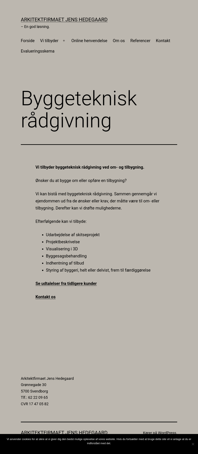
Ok (100, 448)
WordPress (167, 433)
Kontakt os (46, 296)
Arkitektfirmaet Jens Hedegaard (64, 20)
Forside (28, 40)
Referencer (140, 40)
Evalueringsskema (38, 51)
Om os (119, 40)
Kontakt (163, 40)
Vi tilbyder (49, 40)
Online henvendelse (89, 40)
